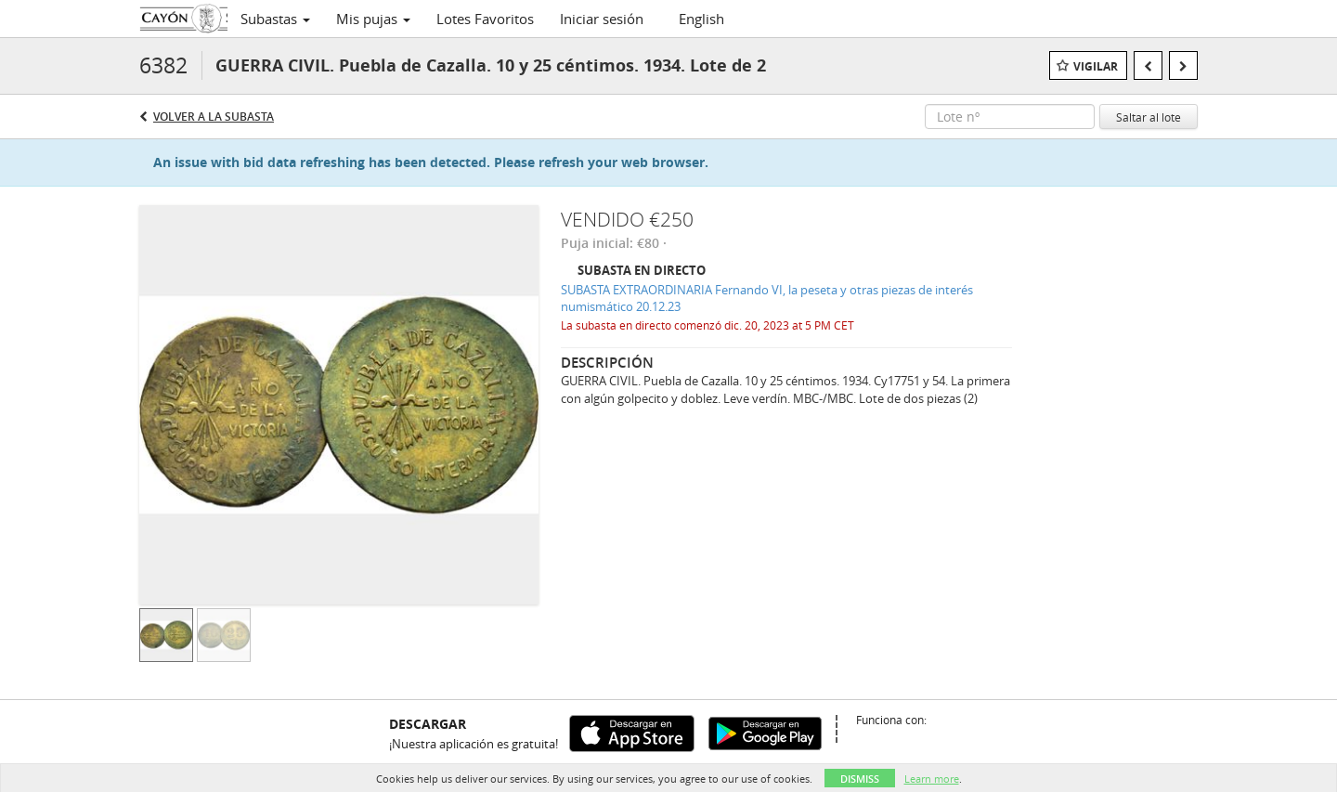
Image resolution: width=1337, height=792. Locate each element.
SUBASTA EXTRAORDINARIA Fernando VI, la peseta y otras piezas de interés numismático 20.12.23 (767, 298)
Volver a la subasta (213, 116)
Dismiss (859, 779)
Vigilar (1095, 66)
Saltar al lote (1148, 117)
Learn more (931, 779)
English (701, 18)
